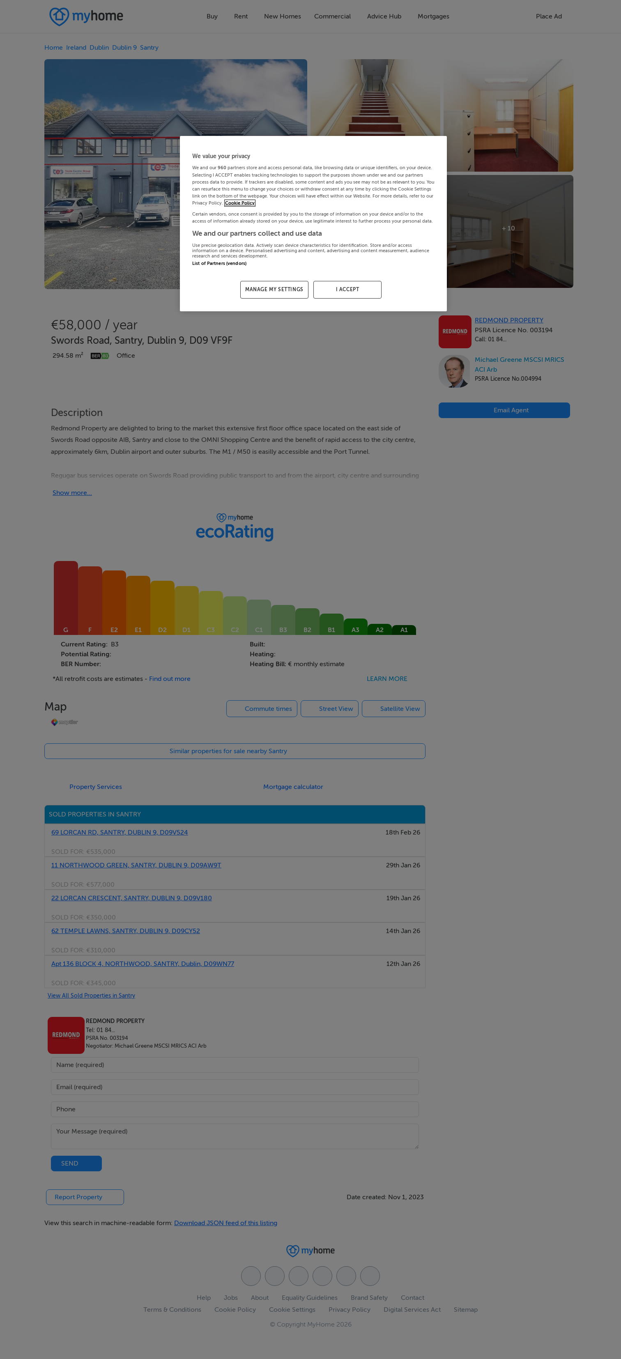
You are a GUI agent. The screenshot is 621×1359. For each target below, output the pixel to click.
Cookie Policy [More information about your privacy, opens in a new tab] (240, 203)
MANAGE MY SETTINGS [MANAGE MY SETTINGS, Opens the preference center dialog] (274, 289)
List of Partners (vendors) (219, 263)
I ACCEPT (347, 289)
